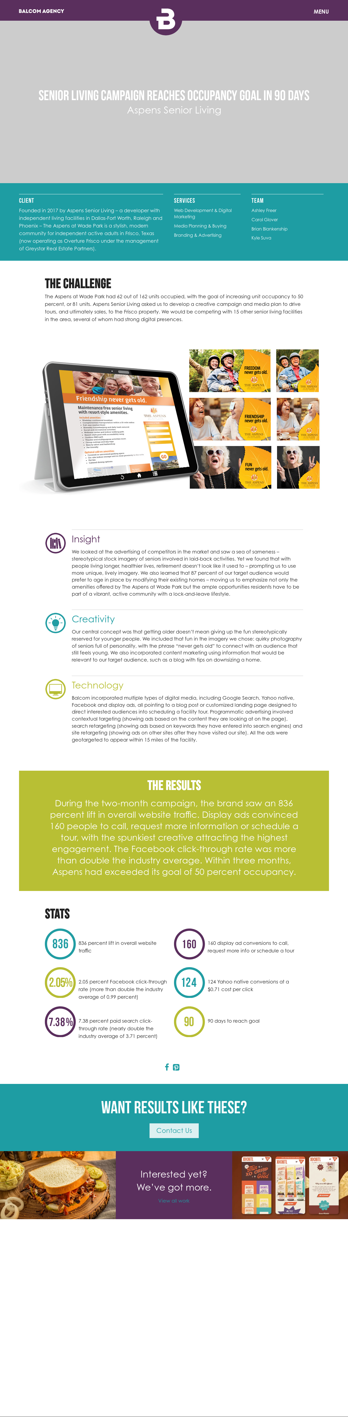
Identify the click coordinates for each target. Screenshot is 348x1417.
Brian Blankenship (269, 229)
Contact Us (174, 1131)
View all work (173, 1201)
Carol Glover (264, 219)
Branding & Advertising (198, 235)
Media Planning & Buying (200, 226)
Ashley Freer (263, 210)
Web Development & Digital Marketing (203, 213)
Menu (321, 11)
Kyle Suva (261, 238)
